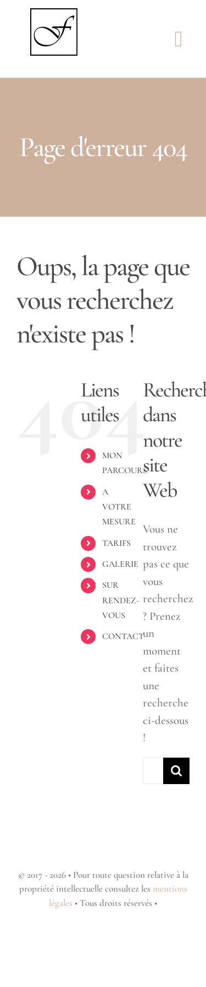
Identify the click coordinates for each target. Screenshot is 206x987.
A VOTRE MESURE (119, 506)
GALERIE (120, 564)
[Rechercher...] (153, 771)
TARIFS (116, 543)
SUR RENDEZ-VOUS (120, 600)
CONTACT (123, 636)
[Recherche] (176, 771)
